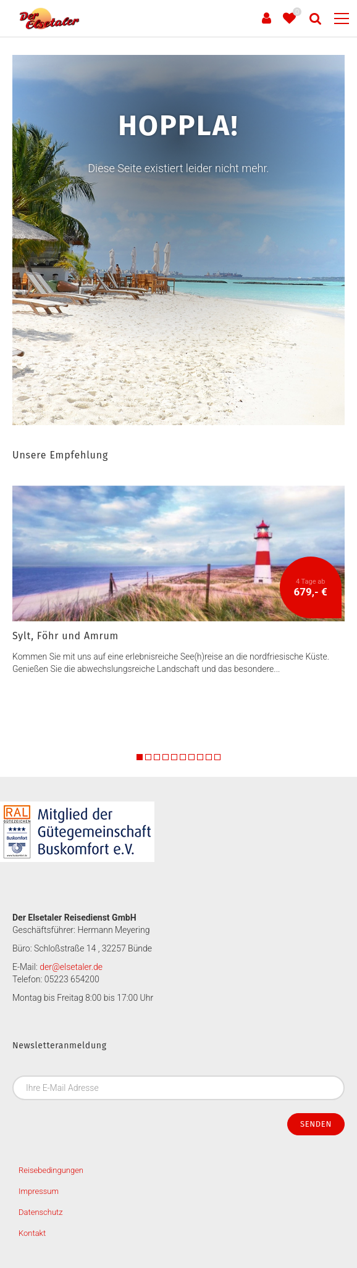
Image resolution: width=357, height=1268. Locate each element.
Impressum (39, 1191)
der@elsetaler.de (71, 967)
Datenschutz (41, 1212)
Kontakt (32, 1233)
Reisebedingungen (51, 1170)
